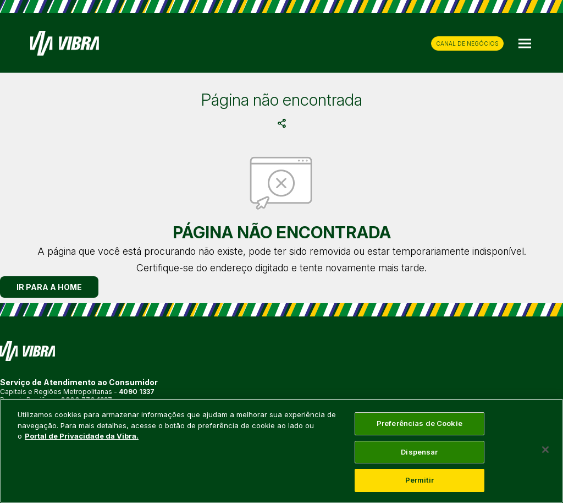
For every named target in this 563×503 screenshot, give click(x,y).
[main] (281, 450)
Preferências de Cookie (419, 423)
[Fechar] (545, 450)
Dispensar (419, 451)
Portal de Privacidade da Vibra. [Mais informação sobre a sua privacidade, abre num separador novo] (82, 435)
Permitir (419, 479)
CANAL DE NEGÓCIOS (467, 43)
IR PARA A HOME (49, 287)
